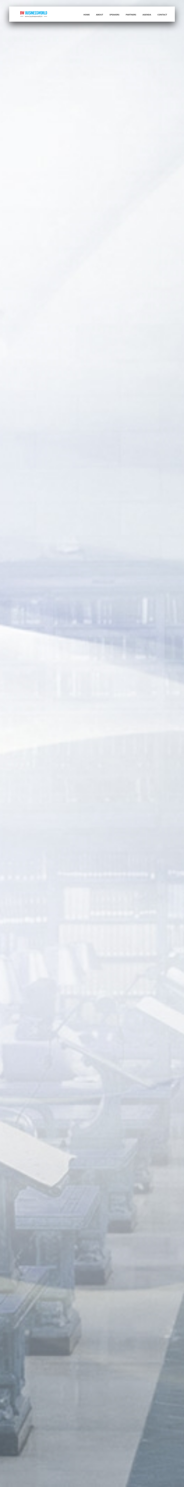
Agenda (147, 14)
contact (162, 14)
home (86, 14)
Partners (131, 14)
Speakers (114, 14)
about (99, 14)
